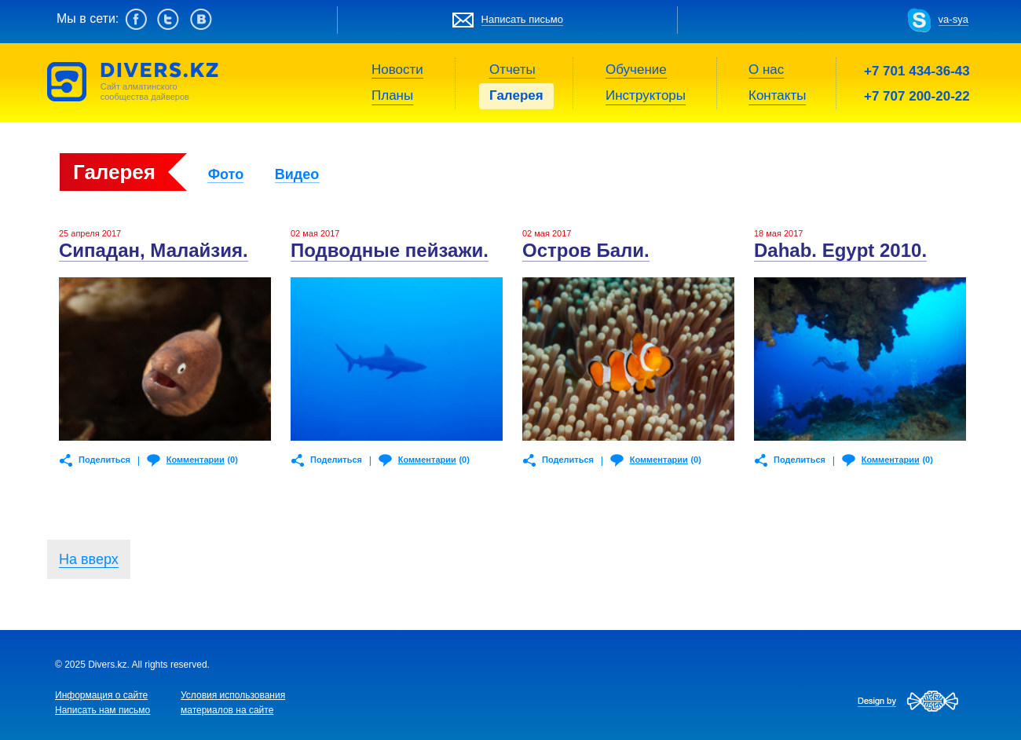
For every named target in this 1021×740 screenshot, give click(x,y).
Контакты (777, 95)
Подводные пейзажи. (390, 250)
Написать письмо (522, 19)
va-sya (953, 19)
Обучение (636, 69)
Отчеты (512, 69)
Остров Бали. (586, 250)
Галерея (516, 95)
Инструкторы (646, 95)
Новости (397, 69)
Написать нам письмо (102, 710)
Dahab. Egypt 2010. (840, 250)
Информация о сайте (101, 695)
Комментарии (196, 459)
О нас (766, 69)
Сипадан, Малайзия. (153, 250)
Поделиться (104, 459)
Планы (392, 95)
